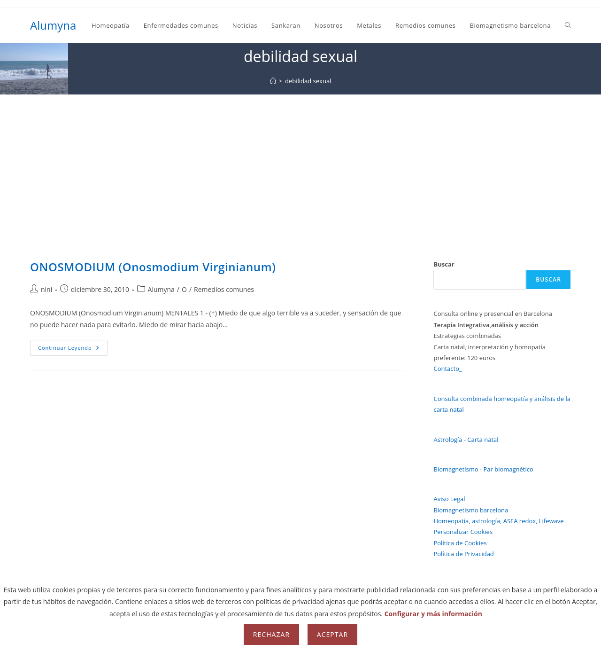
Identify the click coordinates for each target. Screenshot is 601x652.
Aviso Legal (449, 499)
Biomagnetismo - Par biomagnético (483, 469)
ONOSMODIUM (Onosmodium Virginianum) (153, 267)
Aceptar (332, 634)
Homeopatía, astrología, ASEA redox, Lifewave (498, 521)
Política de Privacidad (463, 554)
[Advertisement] (300, 165)
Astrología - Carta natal (465, 439)
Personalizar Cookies (463, 531)
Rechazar (271, 634)
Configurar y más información (433, 613)
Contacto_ (447, 368)
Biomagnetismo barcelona (470, 510)
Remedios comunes (224, 289)
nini (46, 289)
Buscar (443, 264)
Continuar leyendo (73, 349)
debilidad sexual (308, 81)
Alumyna (53, 25)
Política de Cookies (459, 543)
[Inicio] (273, 81)
